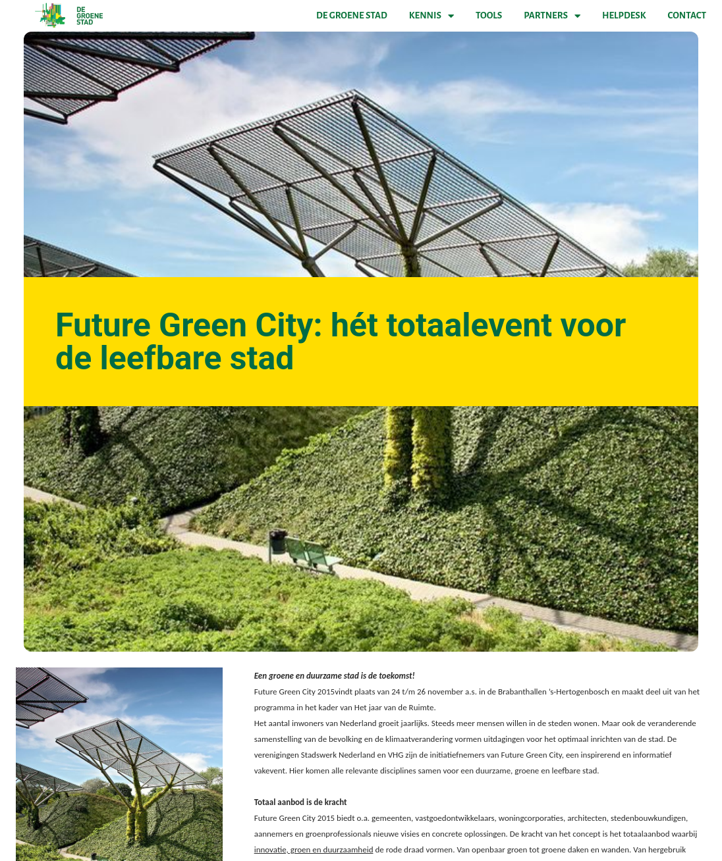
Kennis (431, 16)
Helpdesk (624, 15)
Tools (489, 15)
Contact (687, 15)
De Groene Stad (351, 15)
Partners (552, 16)
